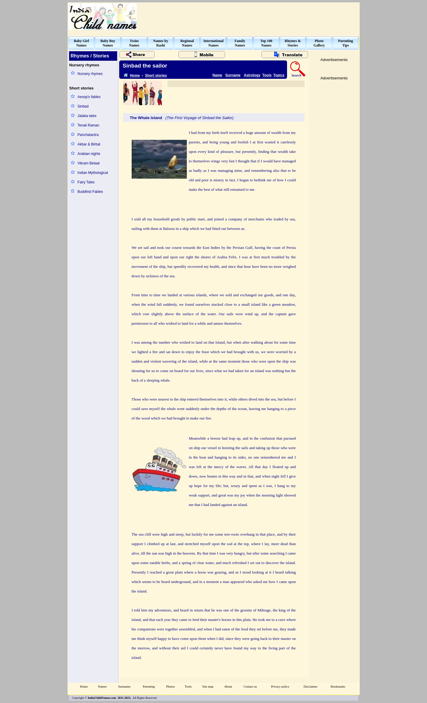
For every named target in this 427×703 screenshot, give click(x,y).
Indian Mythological (92, 173)
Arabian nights (88, 154)
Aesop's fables (89, 97)
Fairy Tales (86, 182)
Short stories (156, 75)
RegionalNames (187, 43)
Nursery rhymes (90, 74)
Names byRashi (160, 43)
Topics (279, 75)
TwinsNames (134, 43)
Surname (232, 75)
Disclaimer (311, 686)
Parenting (149, 686)
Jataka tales (86, 116)
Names (102, 686)
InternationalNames (213, 43)
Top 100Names (266, 43)
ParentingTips (345, 43)
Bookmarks (338, 686)
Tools (267, 75)
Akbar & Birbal (88, 144)
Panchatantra (87, 135)
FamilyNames (240, 43)
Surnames (124, 686)
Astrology (252, 75)
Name (217, 75)
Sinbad (82, 106)
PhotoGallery (319, 43)
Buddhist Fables (90, 192)
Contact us (250, 686)
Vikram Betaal (88, 163)
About (228, 686)
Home (84, 686)
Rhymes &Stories (293, 43)
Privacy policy (280, 686)
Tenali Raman (88, 125)
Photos (170, 686)
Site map (208, 686)
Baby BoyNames (108, 43)
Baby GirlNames (81, 43)
